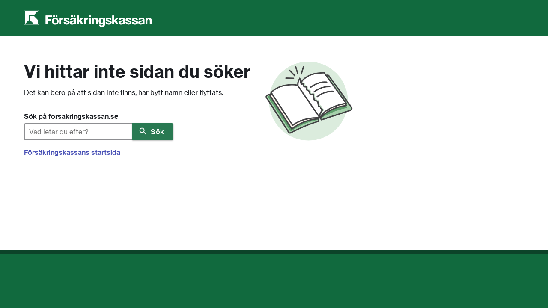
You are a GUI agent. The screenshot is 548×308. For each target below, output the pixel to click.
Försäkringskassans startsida (72, 152)
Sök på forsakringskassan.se (71, 116)
